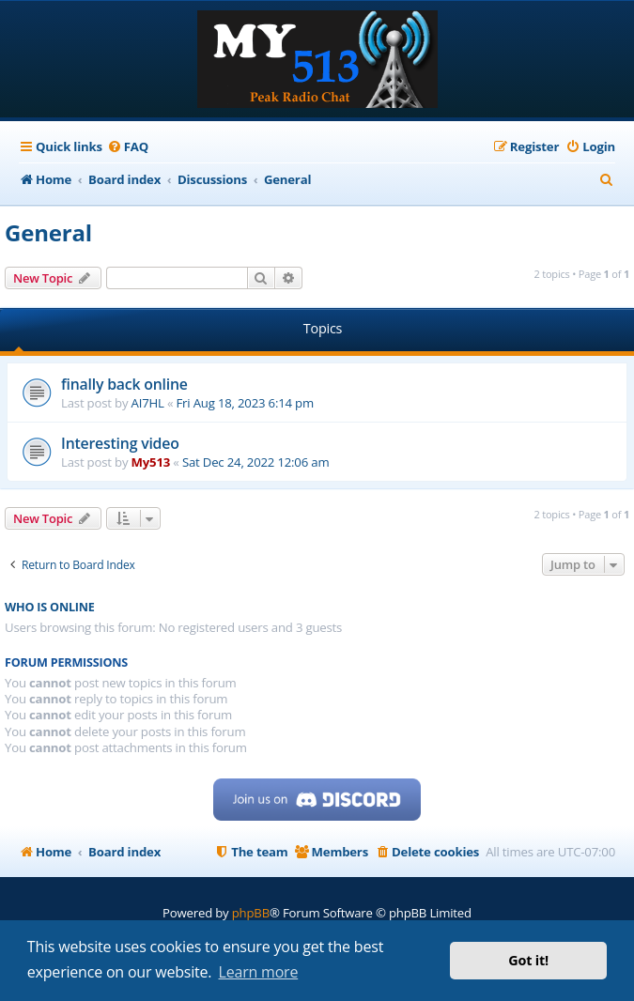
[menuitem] (127, 147)
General (48, 232)
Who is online (50, 607)
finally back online (124, 384)
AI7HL (147, 402)
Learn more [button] (259, 972)
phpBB (251, 912)
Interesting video (120, 443)
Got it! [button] (528, 960)
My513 (151, 462)
